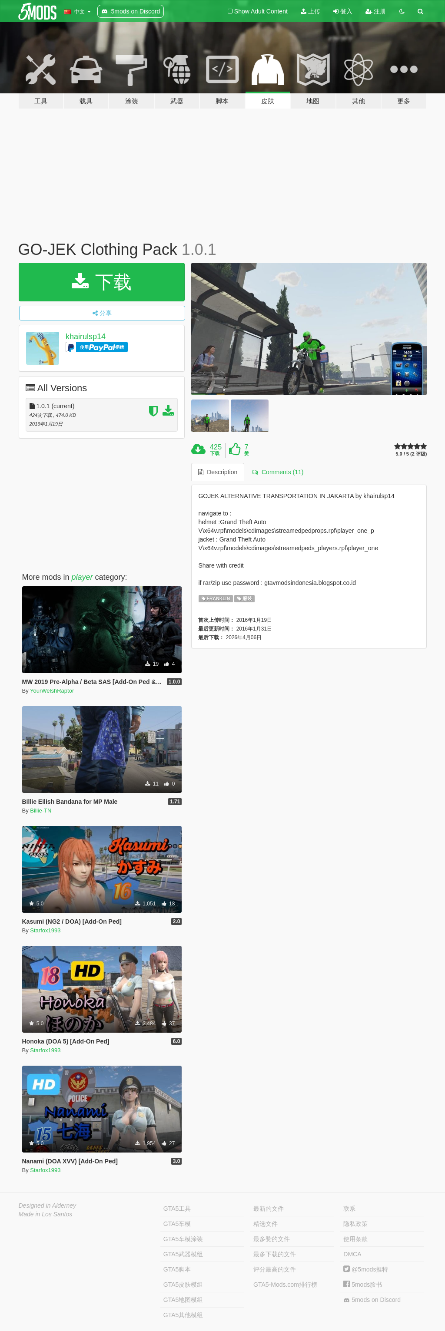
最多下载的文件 (274, 1254)
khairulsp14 (86, 336)
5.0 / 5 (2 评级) (411, 454)
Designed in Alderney (47, 1205)
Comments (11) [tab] (277, 472)
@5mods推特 (365, 1269)
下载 (102, 282)
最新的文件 (268, 1208)
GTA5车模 (177, 1223)
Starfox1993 (45, 930)
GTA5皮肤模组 (183, 1284)
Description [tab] (217, 472)
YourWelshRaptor (52, 690)
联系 (349, 1208)
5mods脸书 (362, 1284)
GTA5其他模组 (183, 1314)
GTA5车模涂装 (183, 1238)
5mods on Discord (372, 1300)
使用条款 (355, 1238)
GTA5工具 (177, 1208)
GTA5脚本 (177, 1269)
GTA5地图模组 (183, 1299)
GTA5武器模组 (183, 1254)
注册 (375, 11)
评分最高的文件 (274, 1269)
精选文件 (265, 1223)
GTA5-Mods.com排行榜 (285, 1284)
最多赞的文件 (271, 1238)
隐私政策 (355, 1223)
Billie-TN (40, 810)
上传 (310, 11)
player (82, 577)
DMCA (352, 1254)
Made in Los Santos (46, 1214)
